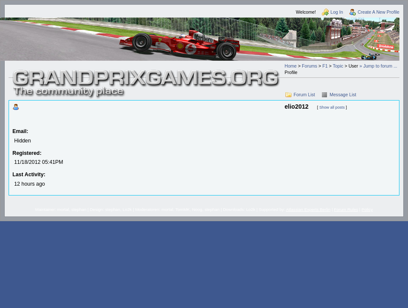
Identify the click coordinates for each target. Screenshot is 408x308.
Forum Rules (346, 209)
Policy (367, 209)
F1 (324, 65)
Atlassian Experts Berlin (308, 209)
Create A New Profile (378, 12)
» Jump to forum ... (378, 65)
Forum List (304, 94)
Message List (343, 94)
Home (291, 65)
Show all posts (332, 107)
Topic (338, 65)
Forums (309, 65)
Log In (336, 12)
